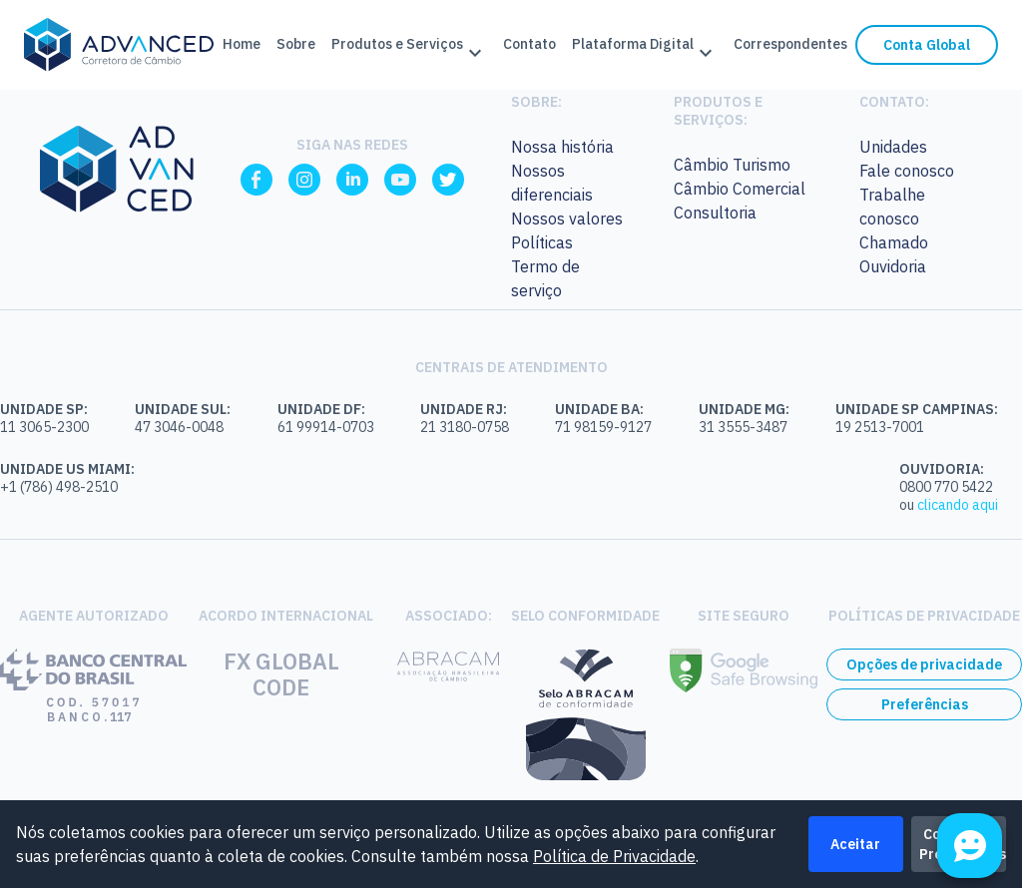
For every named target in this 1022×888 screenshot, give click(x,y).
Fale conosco (906, 171)
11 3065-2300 (44, 427)
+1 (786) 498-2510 (59, 487)
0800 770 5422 (946, 487)
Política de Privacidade (614, 856)
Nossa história (562, 147)
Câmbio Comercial (739, 189)
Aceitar (855, 844)
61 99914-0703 (325, 427)
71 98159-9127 (603, 427)
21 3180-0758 (464, 427)
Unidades (893, 147)
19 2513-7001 (879, 427)
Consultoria (715, 212)
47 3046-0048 (179, 427)
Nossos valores (567, 218)
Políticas (542, 242)
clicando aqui (957, 505)
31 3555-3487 (743, 427)
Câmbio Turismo (732, 165)
